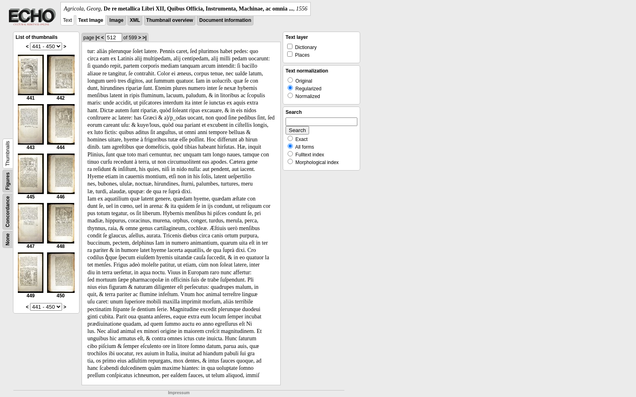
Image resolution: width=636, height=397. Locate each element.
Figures (8, 181)
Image (117, 20)
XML (135, 20)
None (8, 239)
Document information (225, 20)
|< (98, 38)
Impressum (178, 393)
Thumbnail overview (169, 20)
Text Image (90, 20)
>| (144, 38)
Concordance (8, 211)
